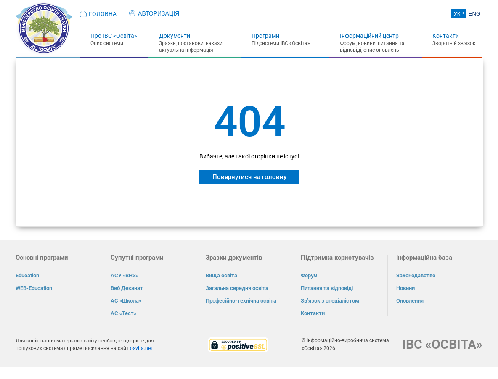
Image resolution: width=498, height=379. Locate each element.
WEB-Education (34, 288)
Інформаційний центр (369, 35)
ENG (474, 14)
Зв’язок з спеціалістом (330, 300)
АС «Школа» (126, 300)
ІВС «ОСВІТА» (442, 344)
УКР (458, 14)
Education (27, 275)
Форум (309, 275)
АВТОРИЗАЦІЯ (154, 13)
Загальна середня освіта (237, 288)
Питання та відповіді (327, 288)
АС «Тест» (123, 313)
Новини (405, 288)
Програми (265, 35)
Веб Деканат (127, 288)
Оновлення (410, 300)
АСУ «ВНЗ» (124, 275)
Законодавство (415, 275)
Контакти (445, 35)
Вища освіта (221, 275)
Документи (174, 35)
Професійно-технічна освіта (241, 300)
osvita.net (141, 348)
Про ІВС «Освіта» (113, 35)
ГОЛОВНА (103, 14)
